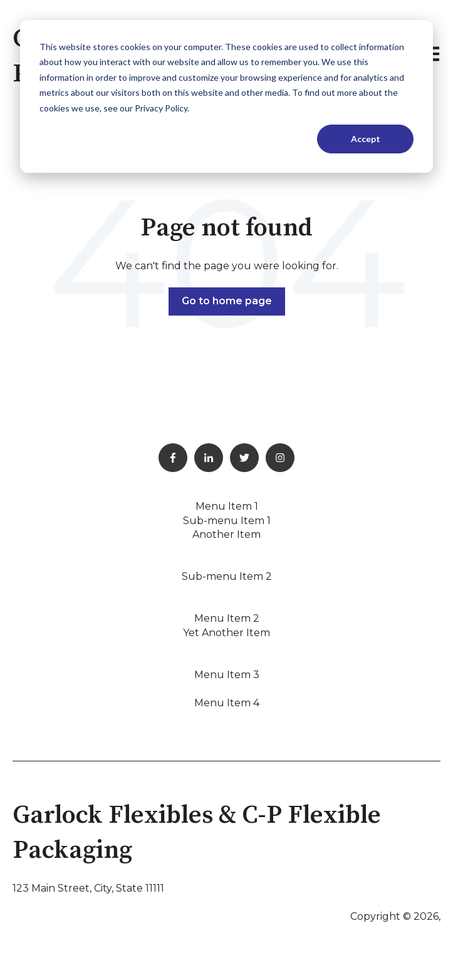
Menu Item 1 (226, 506)
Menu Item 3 (226, 675)
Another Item (226, 534)
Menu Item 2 (226, 618)
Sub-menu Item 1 (227, 521)
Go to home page (227, 301)
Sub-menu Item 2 (227, 576)
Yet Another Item (226, 633)
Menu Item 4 (226, 703)
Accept (365, 138)
